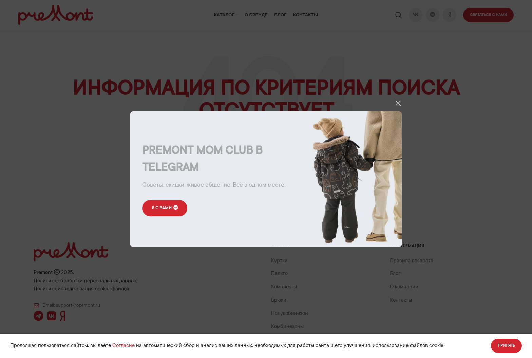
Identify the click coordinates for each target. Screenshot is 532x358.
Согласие (123, 345)
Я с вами (165, 208)
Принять (506, 345)
